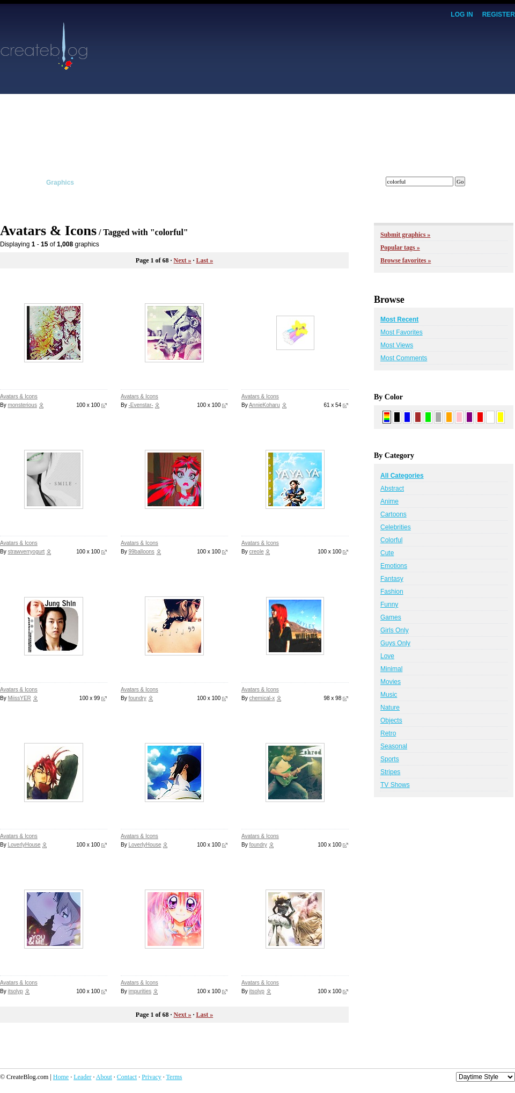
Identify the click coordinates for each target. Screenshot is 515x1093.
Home (61, 1077)
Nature (390, 707)
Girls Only (394, 630)
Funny (389, 604)
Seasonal (393, 746)
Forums (342, 182)
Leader (82, 1077)
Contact (127, 1077)
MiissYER (19, 698)
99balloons (141, 552)
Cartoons (393, 514)
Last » (204, 260)
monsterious (22, 405)
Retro (388, 733)
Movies (390, 682)
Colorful (391, 540)
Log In (462, 14)
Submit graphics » (405, 234)
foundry (137, 698)
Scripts (106, 182)
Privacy (151, 1077)
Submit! (503, 182)
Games (390, 617)
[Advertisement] (376, 96)
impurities (139, 991)
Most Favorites (401, 332)
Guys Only (395, 643)
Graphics (60, 182)
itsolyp (15, 991)
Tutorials (152, 182)
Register (498, 14)
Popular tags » (400, 247)
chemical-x (262, 698)
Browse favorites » (405, 260)
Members (294, 182)
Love (387, 656)
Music (388, 694)
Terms (174, 1077)
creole (256, 552)
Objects (391, 720)
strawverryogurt (26, 552)
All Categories (402, 475)
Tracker (247, 182)
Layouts (12, 182)
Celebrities (395, 527)
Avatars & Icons (19, 396)
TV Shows (395, 785)
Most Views (396, 345)
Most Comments (403, 358)
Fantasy (391, 578)
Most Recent (399, 319)
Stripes (390, 772)
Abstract (392, 488)
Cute (387, 553)
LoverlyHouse (24, 845)
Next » (182, 260)
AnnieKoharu (264, 405)
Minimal (391, 669)
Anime (389, 501)
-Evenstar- (140, 405)
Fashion (391, 591)
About (104, 1077)
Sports (389, 759)
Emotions (393, 566)
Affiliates (201, 182)
